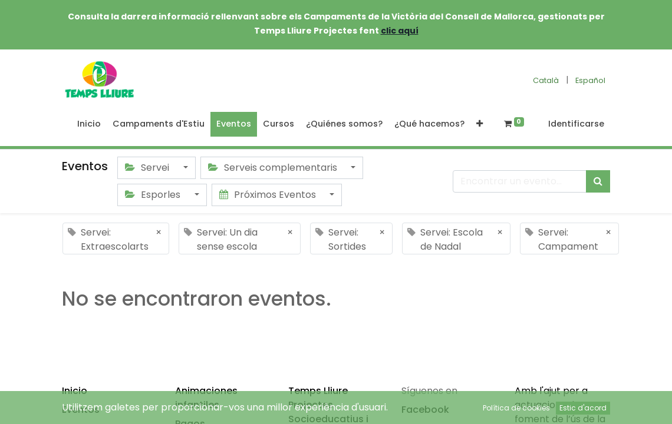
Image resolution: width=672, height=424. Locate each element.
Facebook (425, 409)
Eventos (81, 409)
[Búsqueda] (598, 181)
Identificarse (576, 124)
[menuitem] (89, 124)
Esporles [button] (154, 194)
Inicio (74, 391)
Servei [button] (148, 167)
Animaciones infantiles (206, 398)
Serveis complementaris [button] (274, 167)
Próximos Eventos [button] (268, 194)
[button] (479, 124)
